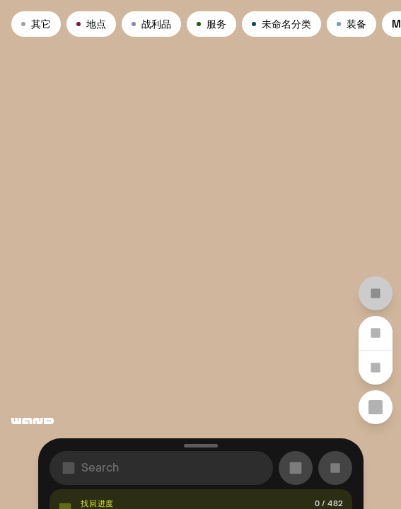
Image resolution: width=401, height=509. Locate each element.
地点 (91, 24)
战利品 (151, 24)
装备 (351, 24)
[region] (200, 254)
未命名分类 (281, 24)
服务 (211, 24)
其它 (36, 24)
